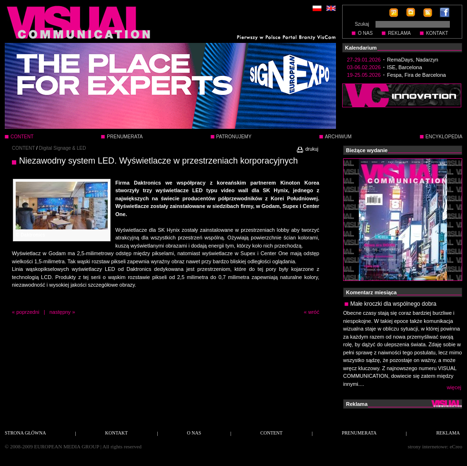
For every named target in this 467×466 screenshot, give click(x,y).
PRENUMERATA (124, 136)
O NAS (365, 33)
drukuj (307, 149)
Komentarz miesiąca (371, 292)
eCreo (456, 446)
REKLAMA (399, 33)
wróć (313, 312)
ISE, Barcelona (404, 67)
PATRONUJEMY (234, 136)
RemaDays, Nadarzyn (412, 59)
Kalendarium (361, 48)
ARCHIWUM (338, 136)
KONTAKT (437, 33)
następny (60, 312)
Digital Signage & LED (62, 148)
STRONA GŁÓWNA (25, 432)
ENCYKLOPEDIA (444, 136)
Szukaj (362, 24)
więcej (454, 387)
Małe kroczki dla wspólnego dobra (393, 303)
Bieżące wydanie (366, 150)
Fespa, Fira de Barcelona (416, 75)
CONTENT (23, 148)
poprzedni (27, 312)
